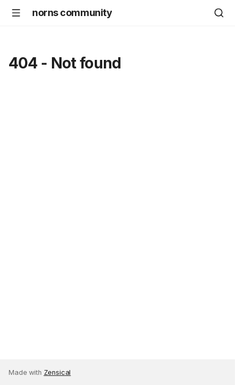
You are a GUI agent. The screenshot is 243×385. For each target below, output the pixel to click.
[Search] (219, 12)
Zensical (57, 372)
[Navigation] (16, 12)
